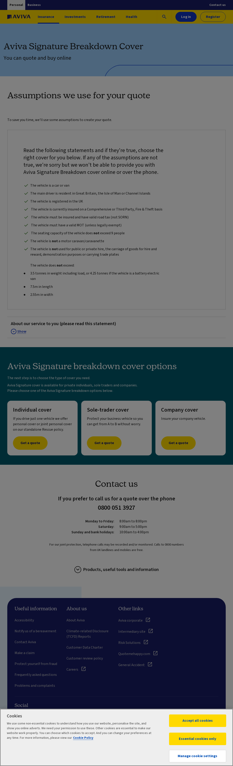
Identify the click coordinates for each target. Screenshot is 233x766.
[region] (116, 737)
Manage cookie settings (197, 756)
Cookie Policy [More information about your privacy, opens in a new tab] (83, 738)
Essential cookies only (197, 738)
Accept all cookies (197, 720)
